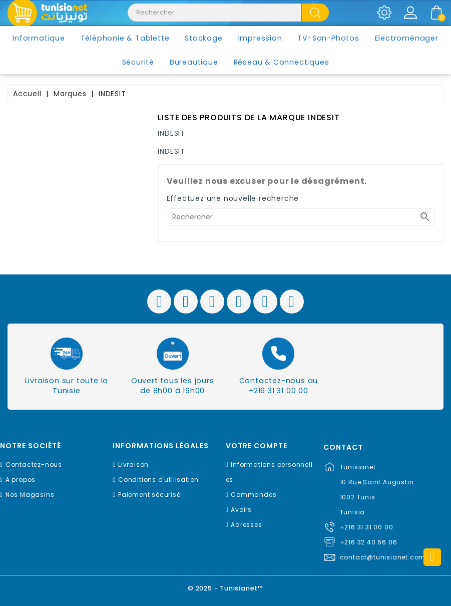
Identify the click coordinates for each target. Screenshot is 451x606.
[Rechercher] (301, 217)
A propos (21, 479)
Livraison (133, 464)
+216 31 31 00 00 (366, 527)
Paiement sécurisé (149, 494)
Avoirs (241, 509)
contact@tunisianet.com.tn (387, 557)
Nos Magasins (30, 494)
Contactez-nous (34, 464)
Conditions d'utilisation (158, 479)
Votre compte (256, 446)
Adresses (246, 524)
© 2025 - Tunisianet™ (225, 588)
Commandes (253, 494)
